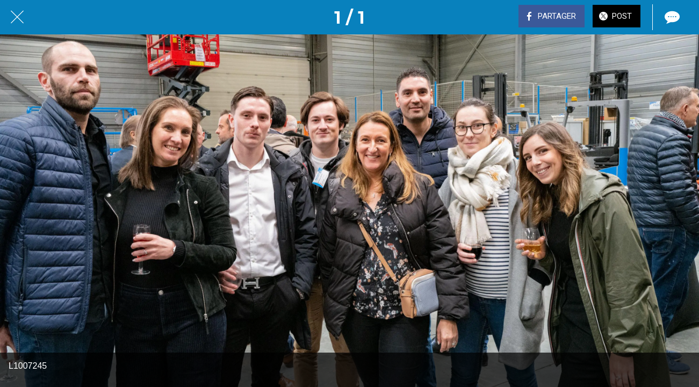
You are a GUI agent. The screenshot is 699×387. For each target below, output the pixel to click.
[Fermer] (17, 17)
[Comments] (671, 17)
